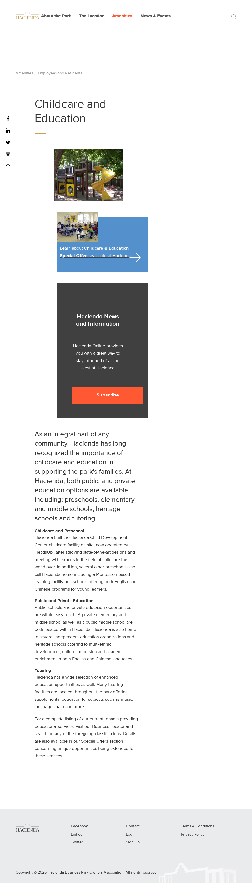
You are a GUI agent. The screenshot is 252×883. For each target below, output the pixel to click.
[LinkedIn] (8, 131)
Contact (133, 826)
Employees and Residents (60, 73)
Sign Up (133, 842)
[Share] (8, 168)
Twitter (77, 842)
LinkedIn (78, 835)
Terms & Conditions (197, 826)
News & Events (155, 16)
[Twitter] (8, 142)
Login (131, 835)
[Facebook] (8, 119)
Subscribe (108, 395)
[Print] (8, 154)
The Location (91, 16)
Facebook (79, 826)
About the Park (56, 16)
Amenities (122, 16)
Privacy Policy (193, 835)
